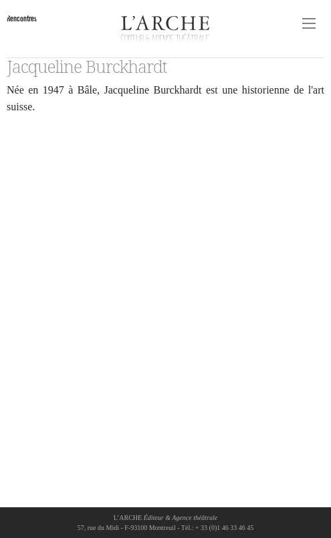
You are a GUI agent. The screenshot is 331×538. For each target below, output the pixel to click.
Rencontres (22, 18)
